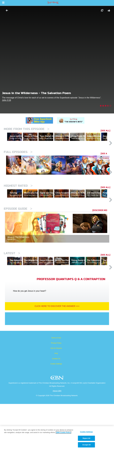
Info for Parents (56, 394)
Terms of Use (56, 384)
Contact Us (56, 405)
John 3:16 (6, 100)
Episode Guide (18, 243)
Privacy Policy (56, 389)
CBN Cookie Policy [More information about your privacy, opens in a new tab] (63, 432)
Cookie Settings (56, 410)
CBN (57, 424)
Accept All (86, 445)
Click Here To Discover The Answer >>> (57, 352)
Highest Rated (18, 209)
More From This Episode (26, 129)
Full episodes (18, 163)
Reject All (86, 438)
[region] (57, 438)
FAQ (56, 399)
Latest (12, 288)
